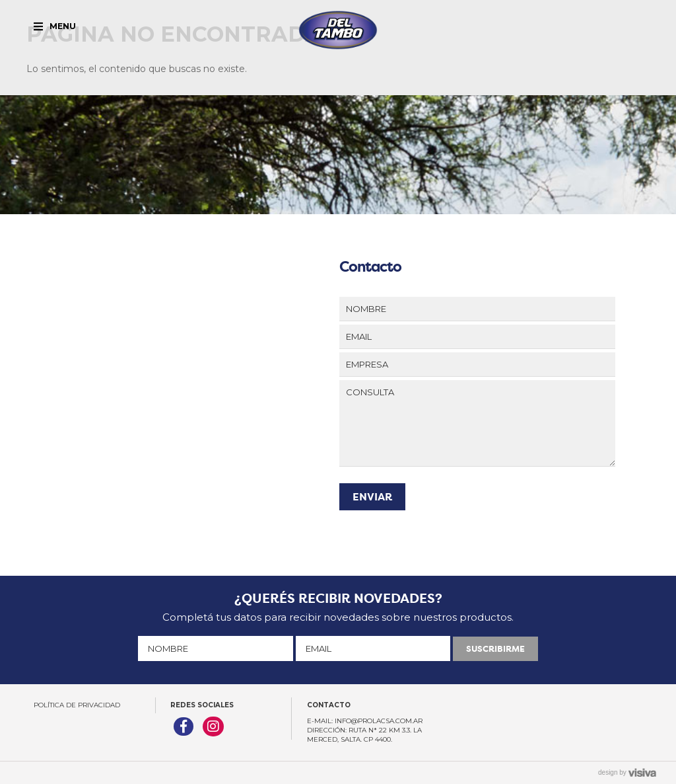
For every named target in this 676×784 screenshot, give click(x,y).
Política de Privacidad (77, 705)
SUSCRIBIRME (495, 648)
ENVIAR (372, 497)
